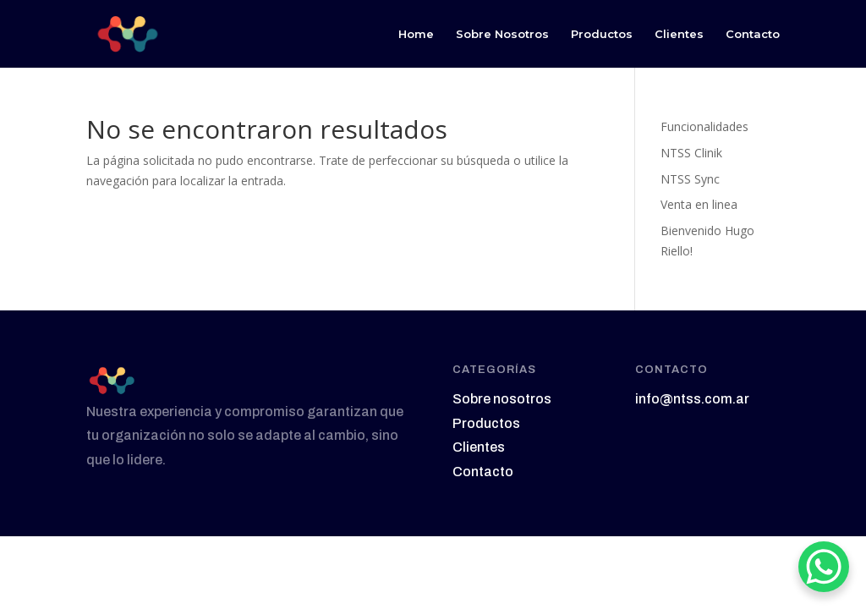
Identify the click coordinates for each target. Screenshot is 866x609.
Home (416, 34)
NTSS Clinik (691, 153)
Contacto (753, 34)
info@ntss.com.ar (692, 399)
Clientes (679, 34)
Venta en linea (698, 204)
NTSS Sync (690, 179)
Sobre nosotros (501, 399)
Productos (602, 34)
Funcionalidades (704, 126)
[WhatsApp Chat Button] (823, 566)
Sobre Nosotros (502, 34)
